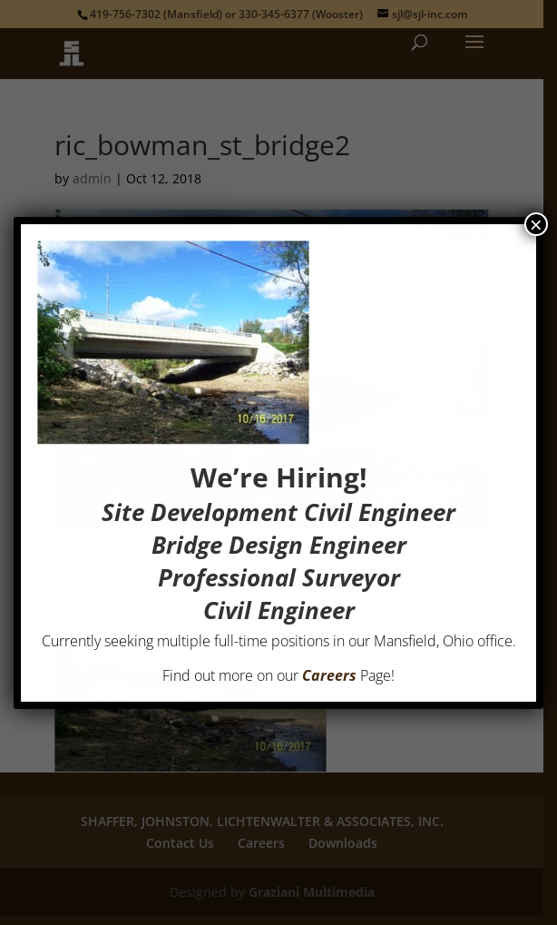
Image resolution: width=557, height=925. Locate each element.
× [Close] (536, 224)
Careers (329, 675)
